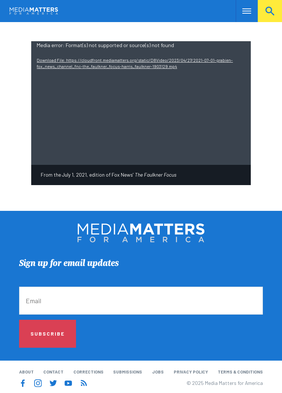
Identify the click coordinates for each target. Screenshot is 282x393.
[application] (140, 103)
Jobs (158, 371)
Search (270, 11)
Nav (242, 11)
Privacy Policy (191, 371)
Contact (53, 371)
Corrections (88, 371)
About (26, 371)
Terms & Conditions (240, 371)
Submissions (127, 371)
